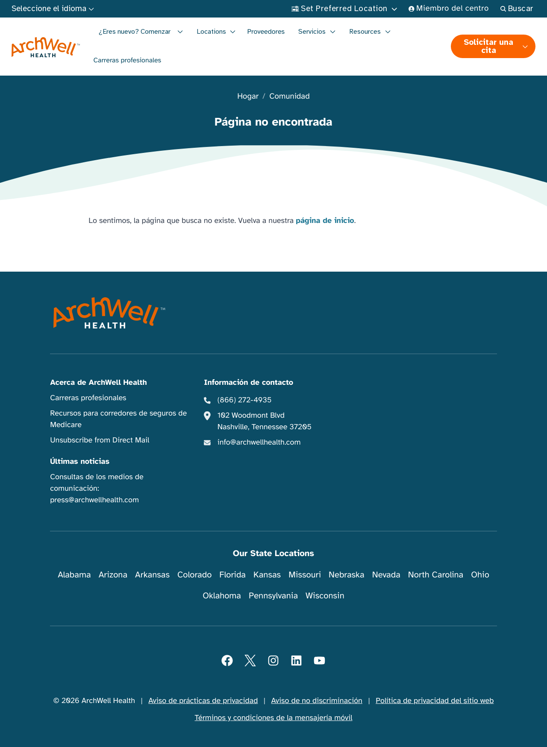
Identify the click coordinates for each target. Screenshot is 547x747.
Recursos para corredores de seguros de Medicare (118, 419)
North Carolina (435, 574)
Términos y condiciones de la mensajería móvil (274, 718)
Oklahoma (222, 595)
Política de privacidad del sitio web (435, 701)
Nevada (386, 574)
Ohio (480, 574)
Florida (232, 574)
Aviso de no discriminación (316, 701)
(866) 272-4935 (245, 400)
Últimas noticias (79, 461)
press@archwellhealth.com (94, 500)
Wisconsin (325, 595)
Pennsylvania (273, 595)
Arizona (113, 574)
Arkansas (152, 574)
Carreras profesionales (128, 60)
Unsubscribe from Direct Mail (99, 440)
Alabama (74, 574)
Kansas (267, 574)
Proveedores (266, 31)
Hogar (248, 97)
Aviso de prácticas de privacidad (203, 701)
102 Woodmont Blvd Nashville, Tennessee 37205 (265, 421)
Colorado (194, 574)
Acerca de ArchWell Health (98, 382)
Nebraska (347, 574)
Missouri (304, 574)
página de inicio (325, 221)
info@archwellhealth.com (259, 442)
